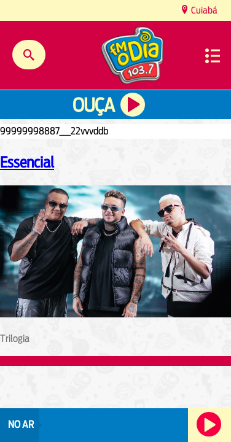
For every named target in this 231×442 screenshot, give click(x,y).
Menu (212, 55)
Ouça (93, 105)
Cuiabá (203, 10)
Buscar (28, 54)
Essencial (27, 162)
